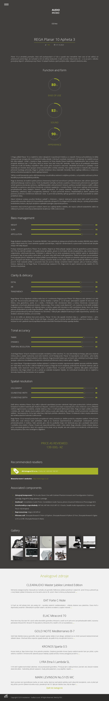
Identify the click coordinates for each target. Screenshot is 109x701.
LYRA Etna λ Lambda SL (54, 662)
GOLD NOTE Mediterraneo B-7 (55, 631)
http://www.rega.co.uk (40, 479)
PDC (60, 697)
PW (49, 45)
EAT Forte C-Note (54, 600)
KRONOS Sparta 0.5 (54, 646)
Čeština (54, 24)
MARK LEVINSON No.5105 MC (54, 677)
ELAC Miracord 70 (54, 616)
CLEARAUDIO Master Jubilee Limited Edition (54, 585)
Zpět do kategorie (54, 688)
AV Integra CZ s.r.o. (30, 471)
